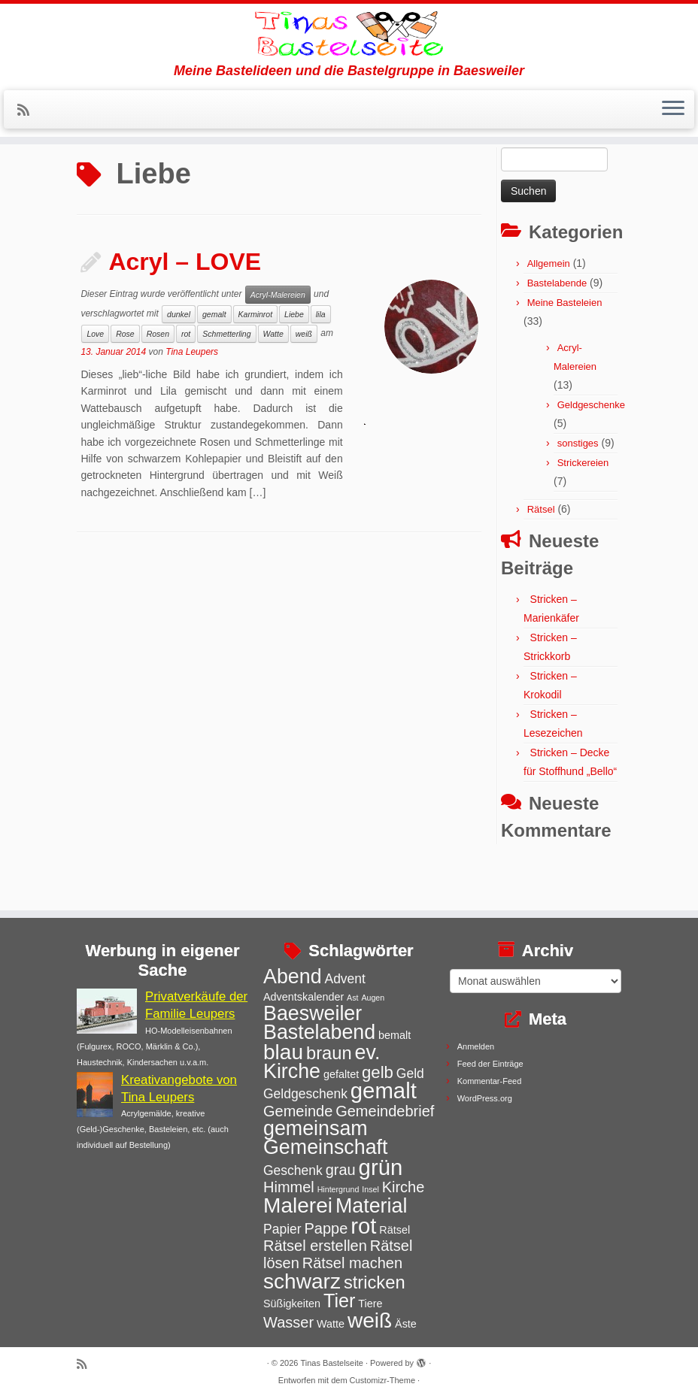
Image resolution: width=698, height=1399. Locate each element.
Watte (273, 376)
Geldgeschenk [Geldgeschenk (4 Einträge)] (305, 1093)
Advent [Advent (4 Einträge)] (344, 978)
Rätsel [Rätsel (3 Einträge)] (394, 1230)
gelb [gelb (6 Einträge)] (377, 1072)
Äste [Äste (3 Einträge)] (406, 1324)
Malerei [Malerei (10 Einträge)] (297, 1205)
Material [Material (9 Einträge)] (371, 1206)
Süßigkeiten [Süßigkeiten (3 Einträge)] (291, 1304)
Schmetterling (226, 376)
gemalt (214, 357)
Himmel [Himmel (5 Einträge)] (288, 1187)
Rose (125, 376)
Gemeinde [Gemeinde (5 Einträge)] (297, 1111)
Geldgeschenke (591, 447)
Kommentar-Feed (489, 1081)
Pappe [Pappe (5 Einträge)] (325, 1228)
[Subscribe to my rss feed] (28, 141)
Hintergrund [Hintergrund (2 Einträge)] (338, 1189)
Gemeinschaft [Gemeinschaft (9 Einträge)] (325, 1147)
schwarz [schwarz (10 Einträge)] (302, 1281)
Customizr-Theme (382, 1380)
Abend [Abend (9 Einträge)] (292, 976)
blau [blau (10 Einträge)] (283, 1052)
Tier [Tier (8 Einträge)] (339, 1300)
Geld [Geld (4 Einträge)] (410, 1073)
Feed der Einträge (490, 1063)
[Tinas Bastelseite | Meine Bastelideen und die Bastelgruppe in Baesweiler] (349, 48)
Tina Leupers (191, 394)
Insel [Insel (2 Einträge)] (370, 1189)
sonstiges (578, 486)
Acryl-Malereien (277, 337)
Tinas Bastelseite (332, 1362)
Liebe (294, 357)
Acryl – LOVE (184, 304)
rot (185, 376)
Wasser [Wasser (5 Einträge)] (288, 1322)
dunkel (178, 357)
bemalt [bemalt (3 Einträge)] (394, 1035)
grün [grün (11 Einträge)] (381, 1167)
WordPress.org (484, 1098)
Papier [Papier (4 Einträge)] (282, 1229)
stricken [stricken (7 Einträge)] (374, 1282)
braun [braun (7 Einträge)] (329, 1053)
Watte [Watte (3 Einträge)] (330, 1324)
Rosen (158, 376)
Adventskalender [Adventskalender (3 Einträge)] (303, 997)
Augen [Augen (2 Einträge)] (372, 997)
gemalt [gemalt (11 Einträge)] (384, 1090)
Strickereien (583, 505)
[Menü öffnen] (673, 140)
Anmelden (476, 1046)
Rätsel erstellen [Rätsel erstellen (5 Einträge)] (315, 1245)
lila (321, 357)
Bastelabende (557, 326)
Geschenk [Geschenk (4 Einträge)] (293, 1170)
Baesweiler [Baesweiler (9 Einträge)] (312, 1013)
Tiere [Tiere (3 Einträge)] (370, 1304)
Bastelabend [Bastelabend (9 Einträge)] (319, 1032)
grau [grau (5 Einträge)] (341, 1169)
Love (95, 376)
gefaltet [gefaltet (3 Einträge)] (341, 1074)
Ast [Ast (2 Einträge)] (352, 997)
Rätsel (541, 552)
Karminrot (255, 357)
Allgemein (548, 306)
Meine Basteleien (564, 345)
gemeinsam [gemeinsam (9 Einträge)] (315, 1128)
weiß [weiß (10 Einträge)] (369, 1320)
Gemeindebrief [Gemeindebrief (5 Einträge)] (384, 1111)
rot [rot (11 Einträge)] (363, 1225)
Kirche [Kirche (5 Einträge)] (403, 1187)
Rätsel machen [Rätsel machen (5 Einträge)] (352, 1263)
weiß (304, 376)
